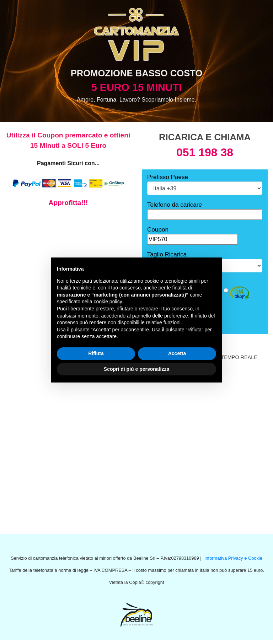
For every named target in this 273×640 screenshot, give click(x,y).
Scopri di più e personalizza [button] (136, 369)
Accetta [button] (177, 353)
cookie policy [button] (108, 301)
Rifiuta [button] (96, 353)
